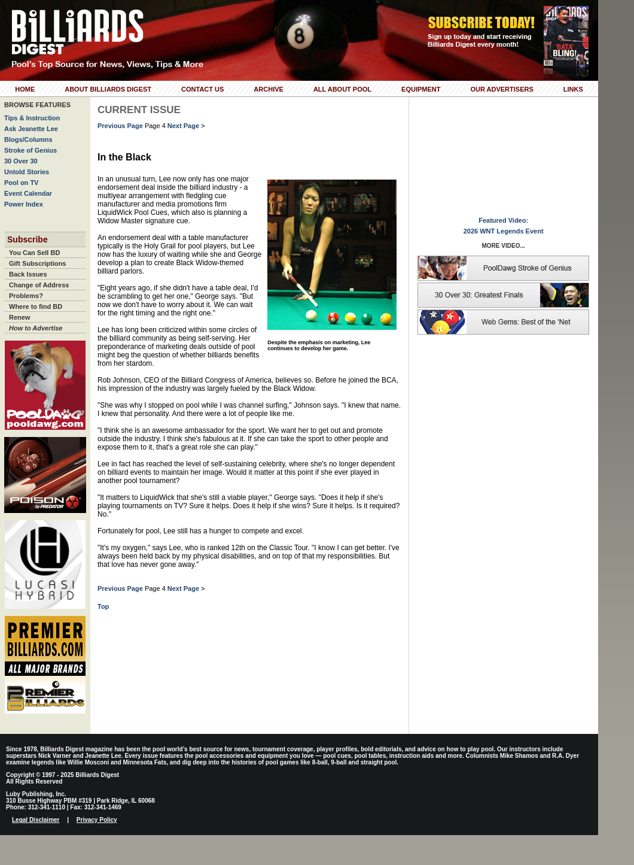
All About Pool (342, 89)
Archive (269, 89)
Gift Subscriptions (37, 263)
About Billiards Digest (108, 89)
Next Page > (186, 125)
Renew (19, 317)
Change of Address (39, 285)
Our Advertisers (501, 89)
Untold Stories (26, 171)
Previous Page (120, 125)
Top (103, 606)
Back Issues (28, 274)
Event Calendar (28, 193)
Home (25, 89)
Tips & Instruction (32, 118)
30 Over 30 (21, 161)
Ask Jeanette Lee (31, 128)
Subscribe (27, 239)
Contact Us (202, 89)
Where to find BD (35, 306)
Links (573, 89)
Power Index (23, 204)
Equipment (420, 89)
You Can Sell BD (34, 252)
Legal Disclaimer (35, 820)
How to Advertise (35, 328)
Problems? (26, 295)
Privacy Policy (97, 820)
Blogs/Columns (28, 139)
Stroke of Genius (30, 150)
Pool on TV (21, 182)
